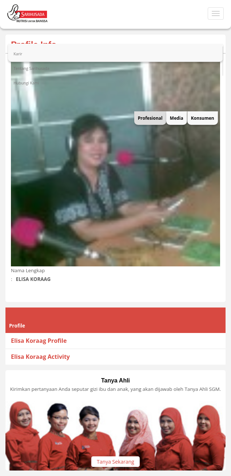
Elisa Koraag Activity (40, 357)
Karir (17, 53)
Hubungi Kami (26, 83)
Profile (17, 325)
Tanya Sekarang (115, 461)
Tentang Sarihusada (31, 68)
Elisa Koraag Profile (39, 341)
